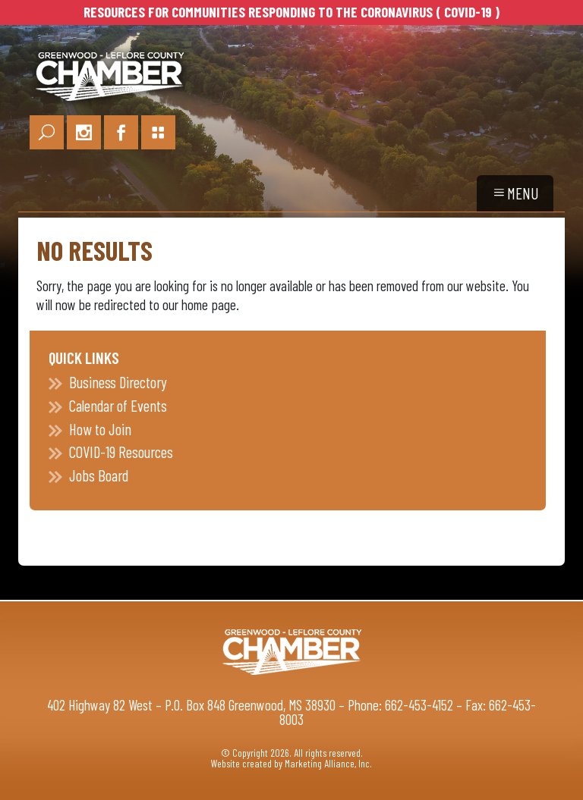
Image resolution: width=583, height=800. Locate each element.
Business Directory (118, 381)
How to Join (100, 428)
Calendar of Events (118, 405)
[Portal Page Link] (158, 132)
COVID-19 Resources (121, 451)
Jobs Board (98, 475)
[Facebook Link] (121, 132)
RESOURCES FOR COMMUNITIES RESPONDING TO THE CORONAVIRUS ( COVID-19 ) (291, 11)
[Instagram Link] (84, 132)
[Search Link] (47, 132)
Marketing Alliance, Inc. (328, 763)
